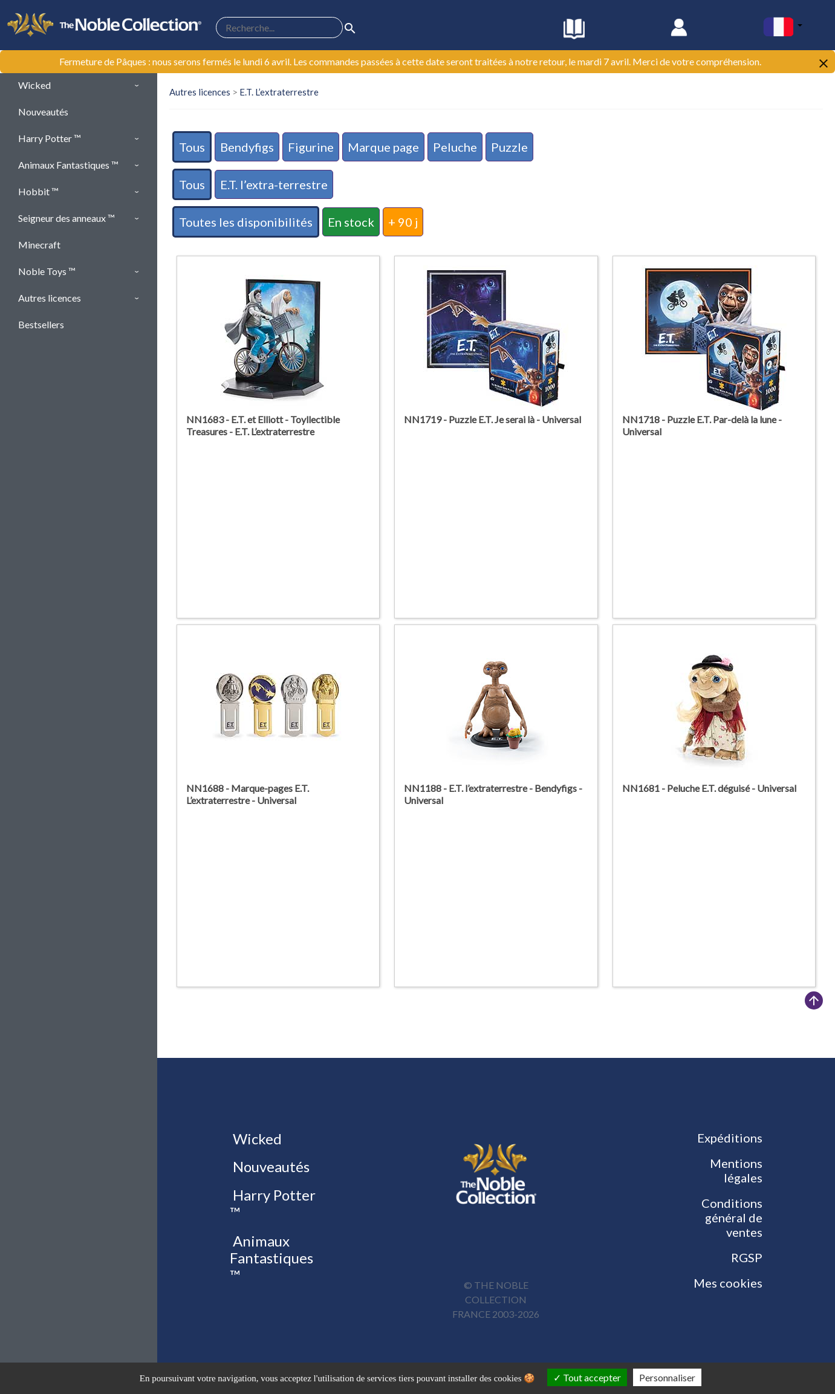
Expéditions (729, 1137)
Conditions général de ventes (731, 1217)
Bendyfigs (247, 147)
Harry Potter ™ (273, 1203)
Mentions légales (736, 1170)
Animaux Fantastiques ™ (271, 1258)
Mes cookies (728, 1283)
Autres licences (199, 91)
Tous (192, 147)
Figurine (311, 147)
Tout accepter (587, 1377)
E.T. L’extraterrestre (279, 91)
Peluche (455, 147)
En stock (351, 222)
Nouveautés (270, 1166)
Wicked (256, 1138)
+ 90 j (403, 222)
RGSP (746, 1257)
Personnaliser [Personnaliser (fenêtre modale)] (667, 1377)
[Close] (823, 62)
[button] (78, 85)
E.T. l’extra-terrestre (274, 184)
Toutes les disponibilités (246, 222)
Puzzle (509, 147)
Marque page (383, 147)
